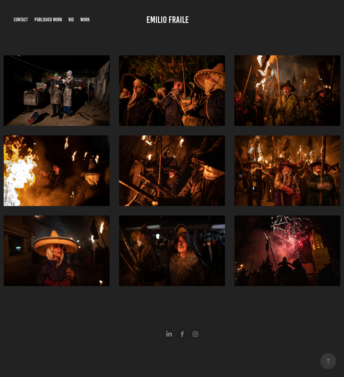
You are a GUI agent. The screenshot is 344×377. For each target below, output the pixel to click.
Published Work (48, 19)
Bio (71, 19)
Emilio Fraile (167, 20)
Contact (21, 19)
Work (85, 19)
